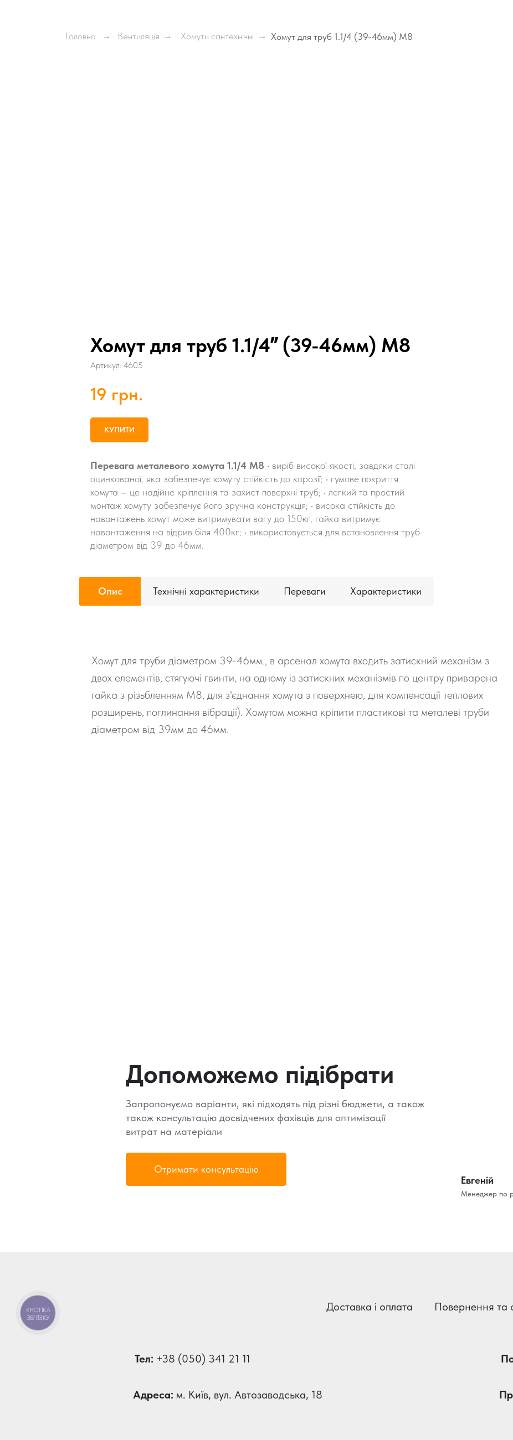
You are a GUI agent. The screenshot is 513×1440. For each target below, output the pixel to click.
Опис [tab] (110, 591)
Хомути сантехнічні (217, 36)
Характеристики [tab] (386, 591)
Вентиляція (138, 36)
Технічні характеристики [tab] (206, 591)
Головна (80, 36)
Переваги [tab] (305, 591)
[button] (206, 1169)
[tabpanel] (256, 801)
